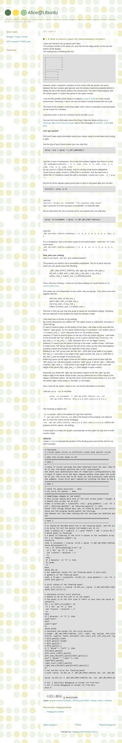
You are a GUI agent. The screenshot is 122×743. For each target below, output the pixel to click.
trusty (100, 703)
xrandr (106, 123)
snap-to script (89, 99)
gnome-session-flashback (60, 703)
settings (93, 703)
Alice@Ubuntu (43, 12)
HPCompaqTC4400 (80, 703)
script (53, 440)
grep (45, 126)
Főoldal (78, 728)
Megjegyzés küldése (55, 715)
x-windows (107, 703)
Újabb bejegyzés (50, 728)
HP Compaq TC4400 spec (19, 41)
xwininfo (99, 123)
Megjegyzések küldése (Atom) (85, 735)
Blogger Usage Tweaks (17, 37)
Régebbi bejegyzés (107, 728)
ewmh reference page (64, 123)
